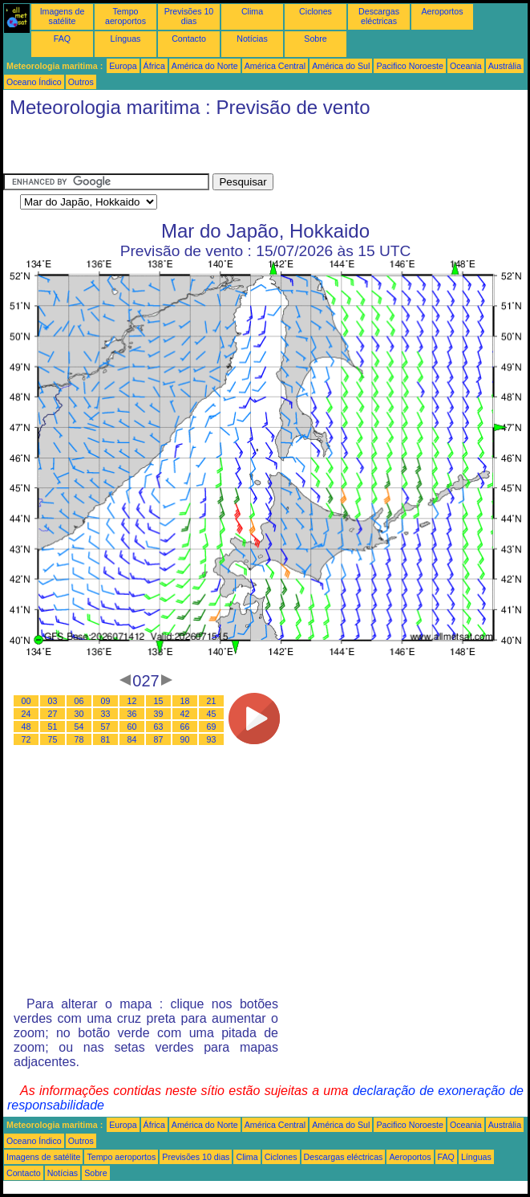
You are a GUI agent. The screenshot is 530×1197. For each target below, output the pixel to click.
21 (211, 701)
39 (159, 714)
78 (79, 739)
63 (159, 726)
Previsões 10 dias (189, 16)
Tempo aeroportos (125, 16)
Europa (122, 66)
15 (159, 701)
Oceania (466, 66)
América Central (275, 66)
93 (211, 739)
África (154, 66)
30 (79, 714)
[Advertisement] (190, 149)
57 (106, 726)
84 (132, 739)
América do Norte (205, 66)
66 (185, 726)
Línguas (126, 38)
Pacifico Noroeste (409, 66)
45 (211, 714)
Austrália (504, 66)
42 (185, 714)
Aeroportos (442, 11)
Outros (81, 82)
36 (132, 714)
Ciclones (315, 11)
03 (53, 701)
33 (106, 714)
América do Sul (341, 66)
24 (26, 714)
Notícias (252, 38)
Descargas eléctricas (378, 16)
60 (132, 726)
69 (211, 726)
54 (79, 726)
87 (159, 739)
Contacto (189, 38)
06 (79, 701)
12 (132, 701)
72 (26, 739)
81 (106, 739)
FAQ (62, 38)
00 (26, 701)
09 (106, 701)
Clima (252, 11)
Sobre (315, 38)
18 (185, 701)
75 (53, 739)
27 (53, 714)
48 (26, 726)
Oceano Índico (34, 82)
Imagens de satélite (62, 16)
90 (185, 739)
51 (53, 726)
